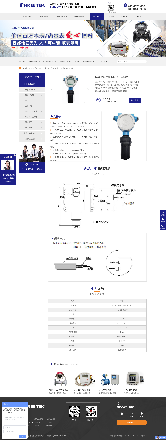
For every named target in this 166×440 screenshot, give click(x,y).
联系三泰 (138, 16)
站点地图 (49, 426)
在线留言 (37, 426)
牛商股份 (120, 436)
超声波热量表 (62, 16)
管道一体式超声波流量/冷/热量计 (61, 390)
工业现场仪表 (48, 68)
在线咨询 (134, 100)
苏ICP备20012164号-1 (60, 436)
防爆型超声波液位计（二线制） (65, 68)
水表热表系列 (30, 90)
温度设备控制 (29, 133)
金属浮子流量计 (31, 111)
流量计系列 (29, 95)
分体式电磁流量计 (106, 390)
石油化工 (28, 122)
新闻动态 (124, 16)
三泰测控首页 (28, 16)
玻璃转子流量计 (48, 61)
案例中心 (49, 422)
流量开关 (28, 106)
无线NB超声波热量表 (82, 390)
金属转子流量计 (80, 16)
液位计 (27, 100)
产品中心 (96, 16)
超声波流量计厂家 (35, 61)
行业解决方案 (29, 139)
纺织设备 (28, 127)
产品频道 (38, 68)
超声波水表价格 (60, 61)
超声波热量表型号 (89, 61)
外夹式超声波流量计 (74, 61)
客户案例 (110, 16)
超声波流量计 (45, 16)
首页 (31, 68)
